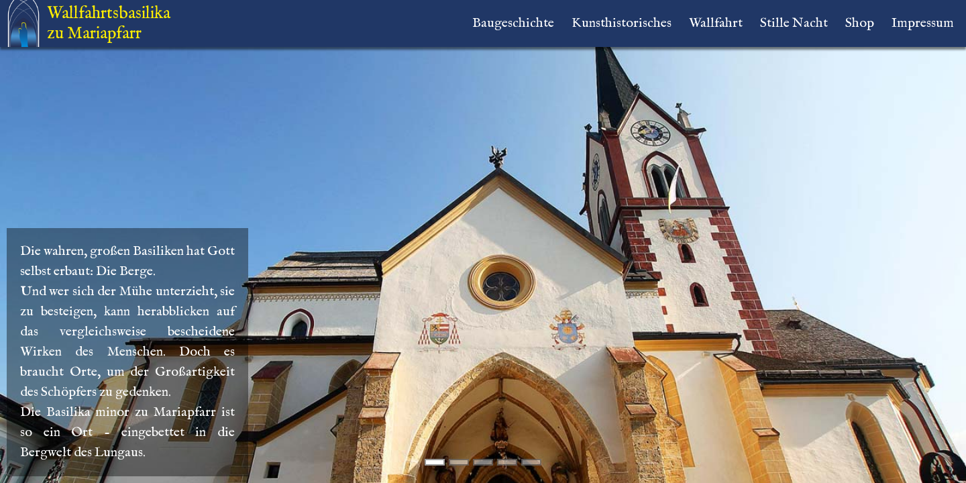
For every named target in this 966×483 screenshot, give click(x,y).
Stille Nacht (794, 23)
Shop (859, 23)
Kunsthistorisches (622, 23)
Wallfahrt (716, 23)
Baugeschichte (513, 23)
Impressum (923, 23)
